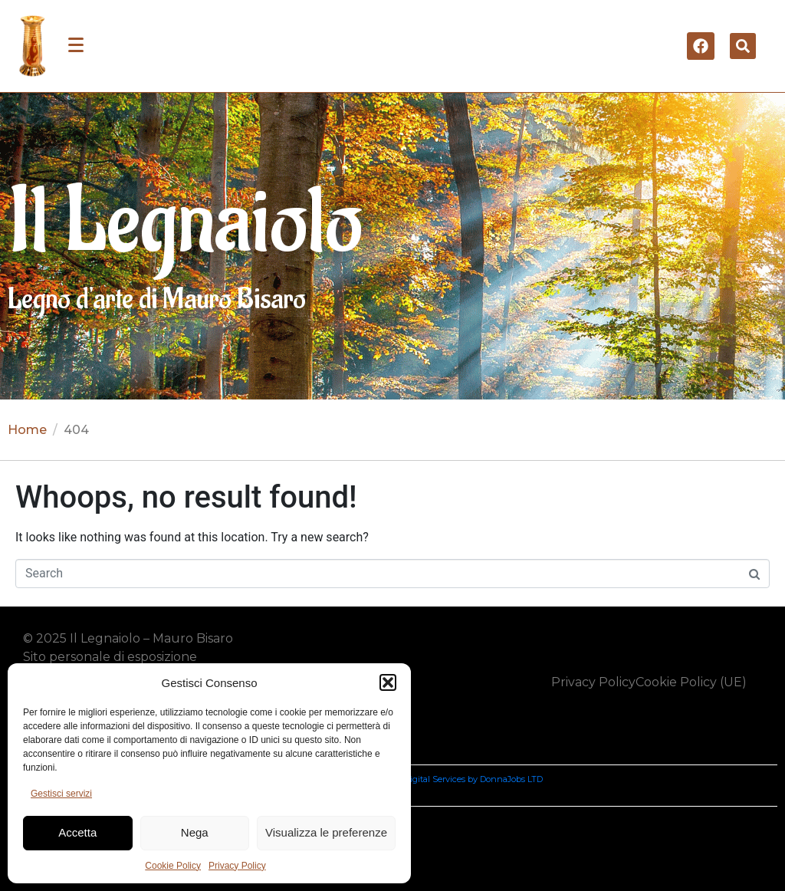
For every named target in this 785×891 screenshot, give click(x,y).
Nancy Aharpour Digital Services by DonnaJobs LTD (438, 779)
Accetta (77, 832)
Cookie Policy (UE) (691, 682)
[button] (388, 682)
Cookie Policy (173, 865)
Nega (195, 832)
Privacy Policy (237, 865)
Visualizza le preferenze (326, 832)
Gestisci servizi (61, 793)
